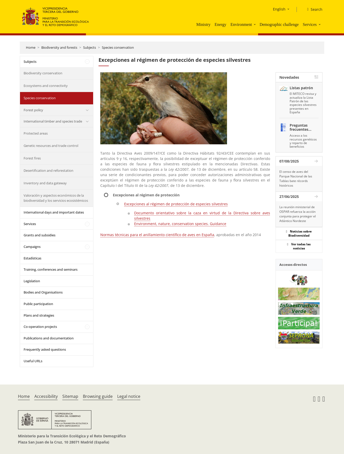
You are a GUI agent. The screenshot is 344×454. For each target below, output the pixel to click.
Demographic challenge (279, 24)
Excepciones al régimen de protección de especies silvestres (176, 203)
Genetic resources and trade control (51, 145)
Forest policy (33, 110)
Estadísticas (32, 258)
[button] (255, 24)
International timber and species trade (53, 121)
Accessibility (46, 396)
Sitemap (70, 396)
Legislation (32, 281)
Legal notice (128, 396)
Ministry (203, 24)
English (279, 9)
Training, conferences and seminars (50, 269)
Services (310, 24)
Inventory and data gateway (45, 183)
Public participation (38, 303)
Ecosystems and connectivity (46, 85)
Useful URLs (33, 361)
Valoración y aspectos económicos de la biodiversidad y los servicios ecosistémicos (56, 198)
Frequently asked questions (45, 349)
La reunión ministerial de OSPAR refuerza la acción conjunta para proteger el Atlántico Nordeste (297, 214)
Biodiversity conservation (43, 73)
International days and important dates (54, 212)
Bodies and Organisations (43, 292)
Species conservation (118, 47)
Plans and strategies (39, 315)
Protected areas (36, 133)
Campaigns (32, 246)
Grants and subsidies (39, 235)
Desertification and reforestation (48, 170)
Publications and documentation (49, 338)
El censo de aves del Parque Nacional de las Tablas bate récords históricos (295, 178)
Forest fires (32, 158)
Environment (241, 24)
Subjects (89, 47)
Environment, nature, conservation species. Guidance (180, 223)
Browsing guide (98, 396)
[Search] (312, 9)
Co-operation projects (40, 326)
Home (30, 47)
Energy (220, 24)
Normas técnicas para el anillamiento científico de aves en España (157, 234)
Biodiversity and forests (59, 47)
